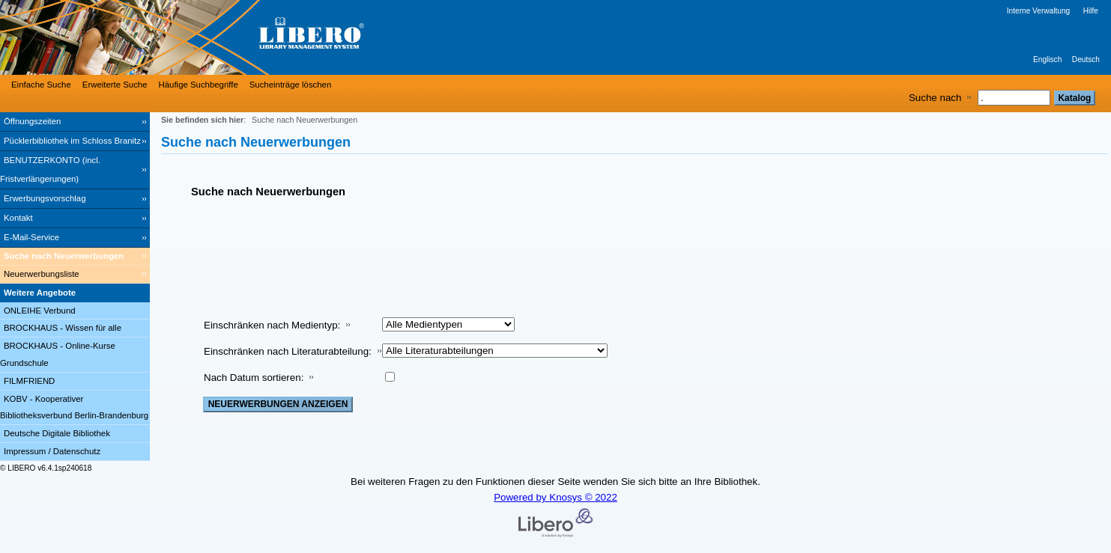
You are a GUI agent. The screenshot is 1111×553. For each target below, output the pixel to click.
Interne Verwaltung (1038, 11)
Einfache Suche (41, 84)
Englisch (1047, 59)
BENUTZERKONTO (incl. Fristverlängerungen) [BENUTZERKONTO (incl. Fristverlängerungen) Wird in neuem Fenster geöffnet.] (50, 169)
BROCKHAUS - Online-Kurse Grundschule (57, 354)
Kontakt (18, 217)
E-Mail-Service (31, 237)
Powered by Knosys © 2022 (555, 497)
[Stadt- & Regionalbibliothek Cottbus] (224, 37)
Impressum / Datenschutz (52, 451)
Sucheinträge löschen (290, 84)
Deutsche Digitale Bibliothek (57, 433)
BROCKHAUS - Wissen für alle (62, 327)
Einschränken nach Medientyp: (272, 325)
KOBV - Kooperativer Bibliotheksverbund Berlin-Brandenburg (74, 407)
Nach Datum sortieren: (253, 377)
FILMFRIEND (29, 380)
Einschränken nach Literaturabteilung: (288, 351)
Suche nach (935, 97)
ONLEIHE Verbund (40, 310)
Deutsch (1086, 59)
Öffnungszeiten (32, 121)
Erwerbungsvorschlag (45, 198)
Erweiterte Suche (115, 84)
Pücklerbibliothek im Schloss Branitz (72, 140)
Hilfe (1090, 11)
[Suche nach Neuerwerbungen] (75, 257)
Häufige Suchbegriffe (198, 84)
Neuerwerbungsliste (41, 273)
